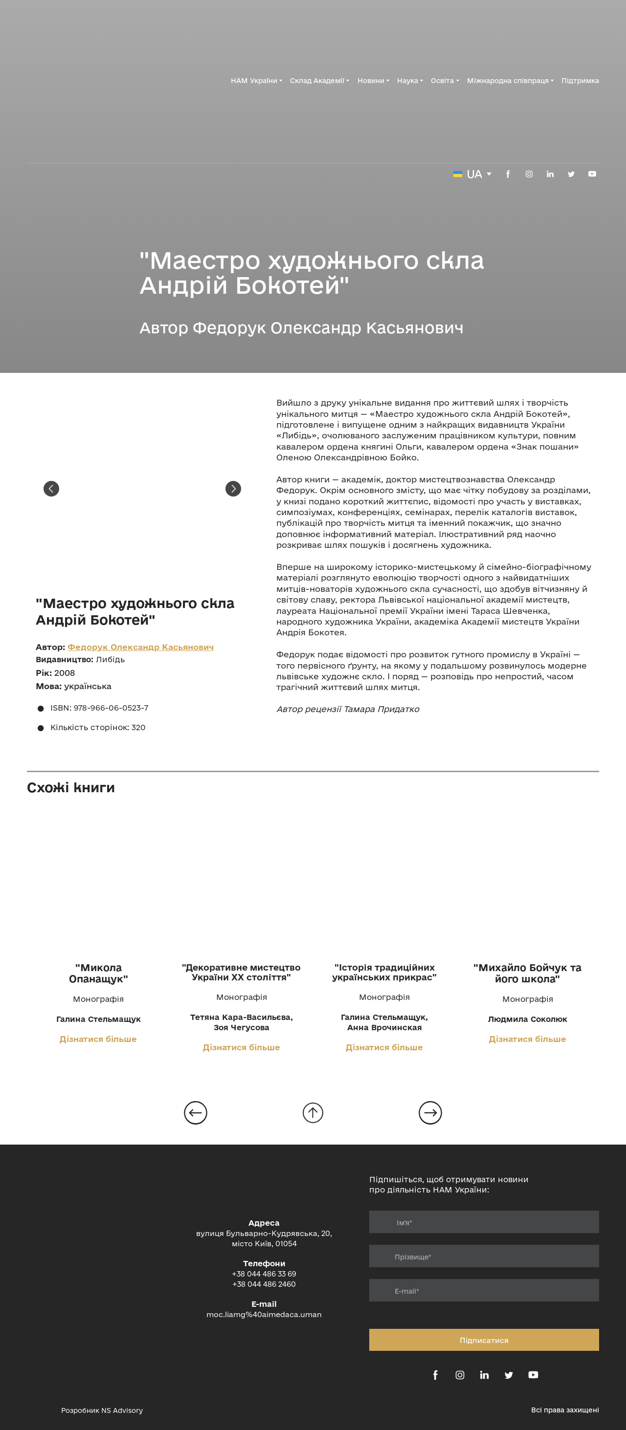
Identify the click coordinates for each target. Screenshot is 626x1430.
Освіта (442, 81)
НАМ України (254, 81)
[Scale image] (142, 488)
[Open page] (98, 883)
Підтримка (580, 81)
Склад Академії (317, 81)
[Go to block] (313, 1113)
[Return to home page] (80, 80)
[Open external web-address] (39, 1410)
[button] (508, 174)
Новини (371, 81)
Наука (407, 81)
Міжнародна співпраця (508, 81)
